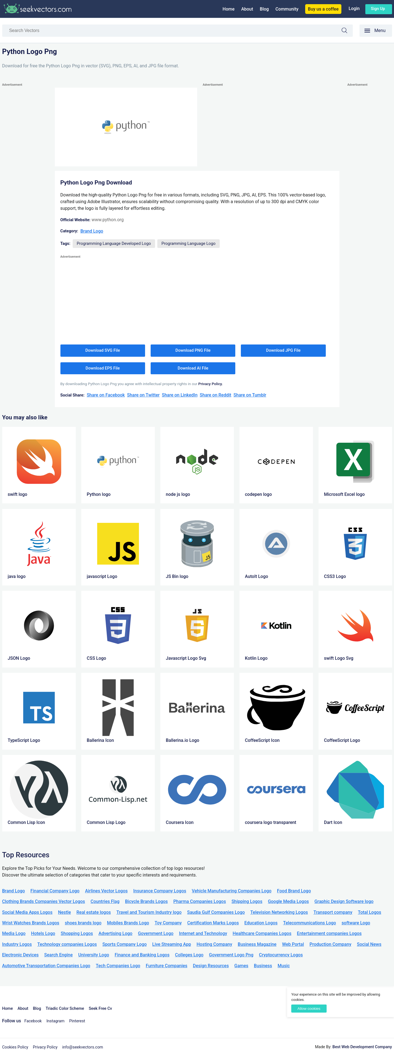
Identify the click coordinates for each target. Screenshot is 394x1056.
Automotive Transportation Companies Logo (46, 965)
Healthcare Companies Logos (262, 933)
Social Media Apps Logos (27, 912)
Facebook (33, 1021)
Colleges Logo (189, 954)
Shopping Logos (77, 933)
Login (354, 8)
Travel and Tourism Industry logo (149, 912)
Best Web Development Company (362, 1047)
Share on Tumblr (250, 395)
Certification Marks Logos (213, 922)
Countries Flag (104, 901)
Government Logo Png (231, 954)
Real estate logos (93, 912)
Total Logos (369, 912)
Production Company (330, 944)
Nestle (64, 912)
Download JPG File (283, 350)
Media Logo (14, 933)
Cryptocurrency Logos (281, 954)
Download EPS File (102, 368)
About (247, 9)
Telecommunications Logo (309, 922)
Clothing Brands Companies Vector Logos (43, 901)
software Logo (356, 922)
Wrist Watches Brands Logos (30, 922)
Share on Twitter (143, 395)
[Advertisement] (24, 171)
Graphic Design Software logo (343, 901)
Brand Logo (91, 231)
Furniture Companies (166, 965)
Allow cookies (308, 1008)
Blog (264, 9)
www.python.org (108, 219)
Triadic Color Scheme (65, 1008)
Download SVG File (102, 350)
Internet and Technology (203, 933)
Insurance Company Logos (159, 890)
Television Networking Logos (279, 912)
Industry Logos (17, 944)
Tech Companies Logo (118, 965)
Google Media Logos (288, 901)
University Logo (93, 954)
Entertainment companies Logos (329, 933)
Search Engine (58, 954)
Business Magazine (257, 944)
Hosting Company (214, 944)
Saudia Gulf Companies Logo (216, 912)
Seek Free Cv (100, 1008)
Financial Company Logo (54, 890)
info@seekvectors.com (82, 1047)
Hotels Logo (43, 933)
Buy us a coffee (323, 9)
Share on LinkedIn (179, 395)
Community (286, 9)
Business (263, 965)
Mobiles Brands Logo (128, 922)
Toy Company (168, 922)
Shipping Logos (246, 901)
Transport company (333, 912)
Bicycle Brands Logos (146, 901)
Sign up (378, 8)
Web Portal (293, 944)
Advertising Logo (116, 933)
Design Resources (211, 965)
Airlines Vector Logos (106, 890)
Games (241, 965)
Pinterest (77, 1021)
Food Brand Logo (294, 890)
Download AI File (193, 368)
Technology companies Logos (67, 944)
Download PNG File (193, 350)
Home (228, 9)
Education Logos (261, 922)
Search (347, 31)
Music (284, 965)
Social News (369, 944)
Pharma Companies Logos (199, 901)
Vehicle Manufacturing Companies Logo (231, 890)
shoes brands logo (83, 922)
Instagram (56, 1021)
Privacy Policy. (210, 383)
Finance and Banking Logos (142, 954)
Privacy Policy (45, 1047)
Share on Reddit (215, 395)
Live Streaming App (171, 944)
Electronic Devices (20, 954)
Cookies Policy (15, 1047)
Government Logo (155, 933)
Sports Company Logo (124, 944)
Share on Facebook (106, 395)
